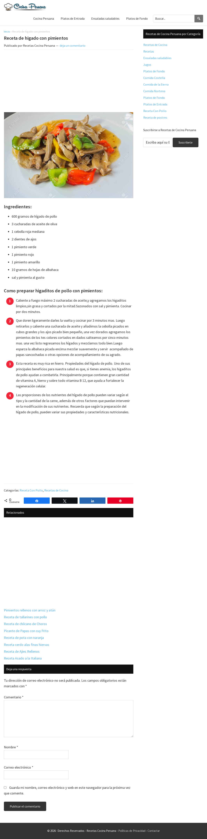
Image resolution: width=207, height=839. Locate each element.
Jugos (147, 65)
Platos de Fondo (154, 71)
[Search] (199, 18)
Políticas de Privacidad (131, 831)
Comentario (14, 697)
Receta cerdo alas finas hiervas (26, 644)
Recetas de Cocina (56, 490)
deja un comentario (72, 45)
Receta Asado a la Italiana (23, 658)
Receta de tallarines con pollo (25, 617)
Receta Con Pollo (31, 490)
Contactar (154, 831)
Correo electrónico (18, 767)
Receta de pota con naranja (24, 637)
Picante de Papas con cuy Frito (26, 631)
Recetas (148, 51)
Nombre (11, 747)
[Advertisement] (68, 81)
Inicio (7, 31)
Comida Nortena (154, 91)
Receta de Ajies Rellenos (22, 651)
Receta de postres (155, 117)
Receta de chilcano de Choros (25, 624)
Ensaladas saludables (157, 58)
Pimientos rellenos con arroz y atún (29, 610)
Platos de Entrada (155, 104)
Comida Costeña (154, 78)
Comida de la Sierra (156, 84)
